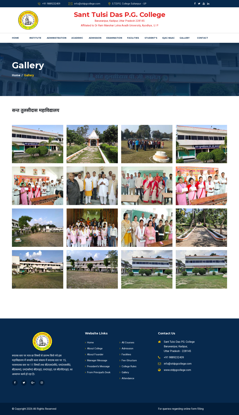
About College (94, 348)
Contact (202, 38)
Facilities (133, 38)
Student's (151, 38)
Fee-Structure (128, 360)
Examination (114, 38)
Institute (35, 38)
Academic (77, 38)
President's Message (97, 366)
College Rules (128, 366)
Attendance (127, 378)
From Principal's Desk (97, 372)
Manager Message (96, 360)
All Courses (127, 342)
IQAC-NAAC (168, 38)
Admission (95, 38)
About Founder (94, 354)
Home (15, 38)
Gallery (185, 38)
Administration (56, 38)
